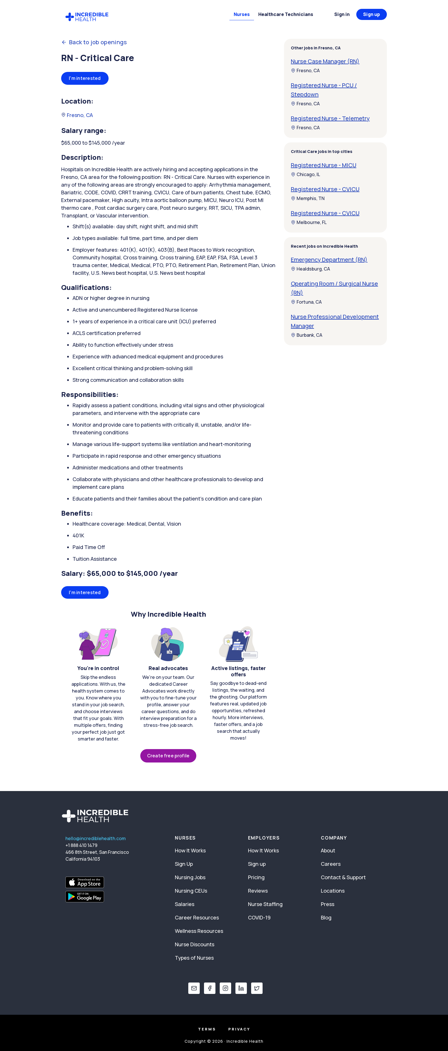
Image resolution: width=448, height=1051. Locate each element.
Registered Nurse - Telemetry (330, 118)
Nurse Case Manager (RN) (325, 61)
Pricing (256, 877)
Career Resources (197, 917)
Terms (207, 1029)
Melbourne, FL (309, 222)
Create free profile (168, 756)
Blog (326, 917)
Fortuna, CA (306, 302)
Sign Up (184, 863)
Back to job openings (94, 42)
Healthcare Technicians (285, 14)
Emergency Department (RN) (329, 259)
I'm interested (85, 78)
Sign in (342, 14)
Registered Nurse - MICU (323, 165)
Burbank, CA (306, 335)
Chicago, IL (305, 174)
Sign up (371, 14)
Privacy (239, 1029)
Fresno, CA (77, 115)
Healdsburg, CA (310, 269)
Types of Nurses (194, 957)
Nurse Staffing (265, 904)
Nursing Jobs (190, 877)
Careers (331, 863)
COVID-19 (259, 917)
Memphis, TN (308, 198)
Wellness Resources (199, 930)
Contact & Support (343, 877)
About (328, 850)
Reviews (258, 890)
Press (327, 904)
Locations (333, 890)
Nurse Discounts (194, 944)
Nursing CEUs (191, 890)
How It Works (190, 850)
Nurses (242, 14)
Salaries (184, 904)
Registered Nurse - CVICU (325, 189)
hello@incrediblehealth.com (95, 838)
